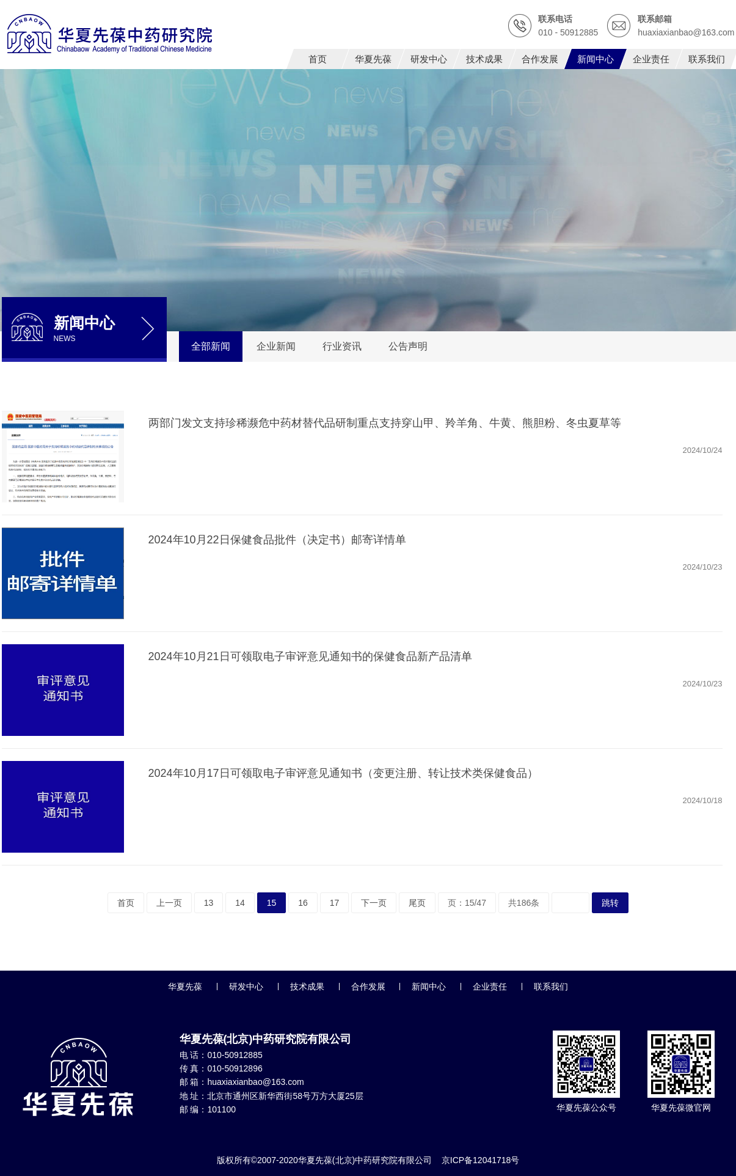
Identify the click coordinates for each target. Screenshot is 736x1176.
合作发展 (368, 986)
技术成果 (307, 986)
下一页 (374, 903)
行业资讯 (342, 346)
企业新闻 (276, 346)
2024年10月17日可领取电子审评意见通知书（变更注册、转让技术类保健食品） (343, 773)
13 (209, 903)
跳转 (610, 903)
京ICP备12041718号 (481, 1160)
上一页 (169, 903)
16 (303, 903)
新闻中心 (429, 986)
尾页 (417, 903)
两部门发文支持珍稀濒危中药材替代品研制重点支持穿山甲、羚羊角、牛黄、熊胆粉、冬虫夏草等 (384, 423)
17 (335, 903)
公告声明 (408, 346)
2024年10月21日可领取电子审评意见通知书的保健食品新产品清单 (310, 656)
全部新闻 (210, 346)
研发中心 (246, 986)
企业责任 (490, 986)
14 (240, 903)
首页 (125, 903)
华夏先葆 (185, 986)
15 (272, 903)
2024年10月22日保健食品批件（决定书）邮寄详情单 (277, 540)
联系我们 (551, 986)
